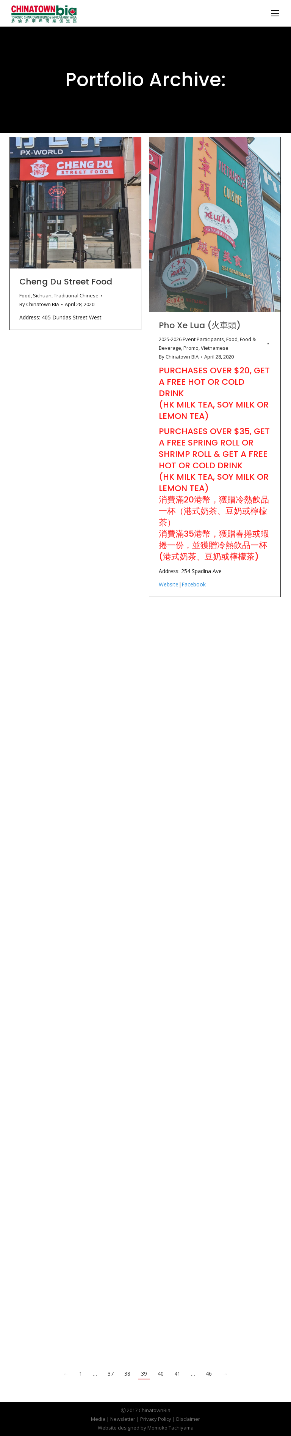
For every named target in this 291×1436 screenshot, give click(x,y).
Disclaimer (188, 1418)
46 (209, 1373)
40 (161, 1373)
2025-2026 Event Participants (191, 339)
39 (144, 1373)
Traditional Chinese (76, 295)
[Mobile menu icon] (275, 13)
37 (111, 1373)
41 (177, 1373)
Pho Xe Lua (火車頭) (200, 325)
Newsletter (122, 1418)
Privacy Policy (155, 1418)
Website (168, 584)
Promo (191, 347)
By (39, 304)
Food (25, 295)
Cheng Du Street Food (65, 282)
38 (127, 1373)
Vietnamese (214, 347)
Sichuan (42, 295)
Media (98, 1418)
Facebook (193, 584)
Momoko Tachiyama (170, 1427)
